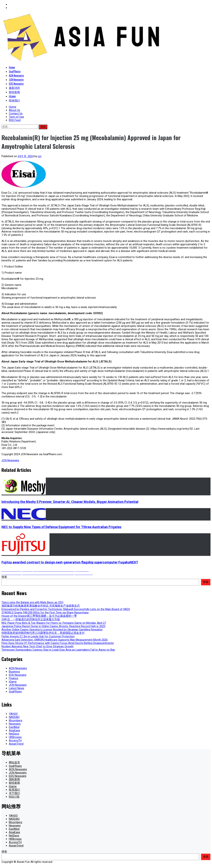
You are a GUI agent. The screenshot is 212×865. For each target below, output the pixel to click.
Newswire (15, 723)
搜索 (4, 577)
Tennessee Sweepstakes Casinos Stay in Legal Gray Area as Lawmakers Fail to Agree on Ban (58, 649)
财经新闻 (14, 92)
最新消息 (14, 88)
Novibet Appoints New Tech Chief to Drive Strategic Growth (37, 646)
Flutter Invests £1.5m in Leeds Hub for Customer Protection (38, 636)
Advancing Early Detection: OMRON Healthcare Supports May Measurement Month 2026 (54, 639)
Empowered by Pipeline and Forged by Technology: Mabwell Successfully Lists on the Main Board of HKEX (65, 609)
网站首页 (14, 762)
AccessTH (15, 740)
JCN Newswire (16, 79)
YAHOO (13, 713)
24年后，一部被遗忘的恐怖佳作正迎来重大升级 (30, 619)
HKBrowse (15, 737)
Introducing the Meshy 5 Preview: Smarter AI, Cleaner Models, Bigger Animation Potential (69, 502)
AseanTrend (16, 743)
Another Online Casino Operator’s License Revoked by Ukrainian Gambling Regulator (52, 629)
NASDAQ (14, 717)
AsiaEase (14, 730)
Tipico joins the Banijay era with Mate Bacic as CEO (32, 602)
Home (12, 67)
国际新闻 (14, 779)
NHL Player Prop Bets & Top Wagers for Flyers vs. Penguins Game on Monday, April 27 (53, 623)
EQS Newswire (16, 83)
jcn (39, 156)
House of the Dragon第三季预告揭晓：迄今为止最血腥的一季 (39, 616)
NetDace (14, 733)
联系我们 (14, 789)
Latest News (16, 688)
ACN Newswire (16, 75)
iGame (12, 96)
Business (14, 671)
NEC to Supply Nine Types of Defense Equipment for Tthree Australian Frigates (61, 527)
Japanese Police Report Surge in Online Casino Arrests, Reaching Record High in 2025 (53, 626)
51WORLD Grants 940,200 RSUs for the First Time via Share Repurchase (45, 612)
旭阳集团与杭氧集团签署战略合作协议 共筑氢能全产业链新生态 (40, 605)
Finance (13, 678)
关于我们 (14, 793)
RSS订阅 (14, 796)
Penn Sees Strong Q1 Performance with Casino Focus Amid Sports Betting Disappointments (57, 643)
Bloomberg (15, 720)
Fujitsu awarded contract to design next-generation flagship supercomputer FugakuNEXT (69, 562)
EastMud (14, 727)
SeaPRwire (14, 71)
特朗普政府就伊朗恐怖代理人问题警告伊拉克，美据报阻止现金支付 (43, 633)
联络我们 (14, 100)
